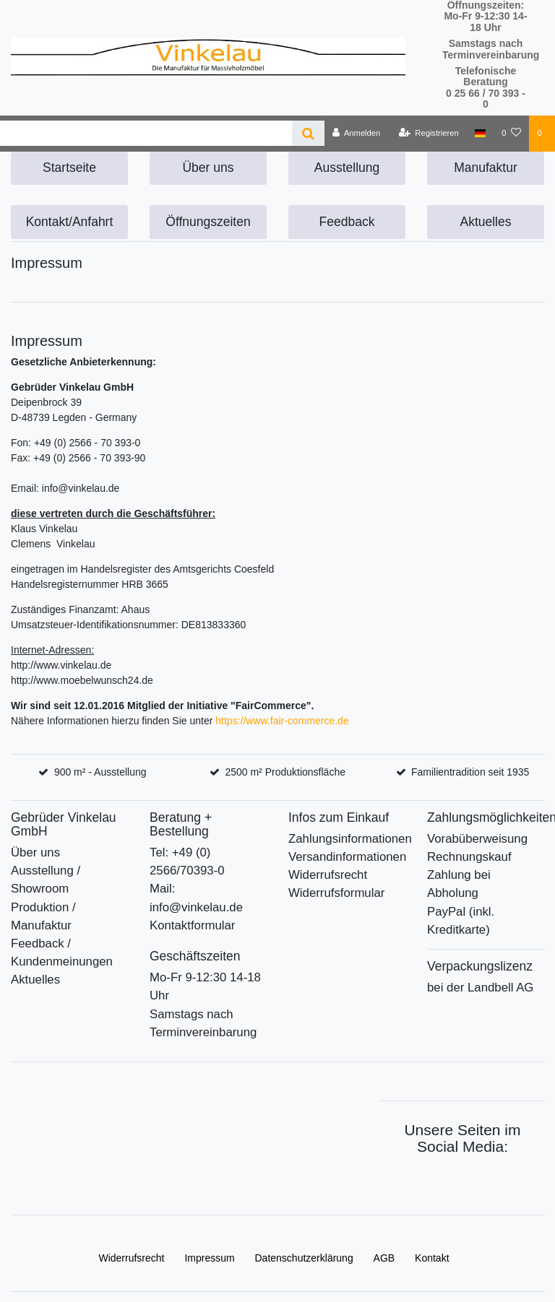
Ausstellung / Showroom (45, 879)
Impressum (209, 1258)
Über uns (207, 167)
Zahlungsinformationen (350, 839)
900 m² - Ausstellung (100, 772)
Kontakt (432, 1258)
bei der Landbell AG (480, 987)
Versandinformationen (347, 857)
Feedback (347, 221)
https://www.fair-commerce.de (281, 720)
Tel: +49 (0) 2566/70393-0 (187, 861)
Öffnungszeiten (207, 221)
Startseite (69, 167)
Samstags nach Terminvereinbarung (203, 1023)
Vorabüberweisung (477, 839)
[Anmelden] (356, 134)
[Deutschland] (480, 134)
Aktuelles (485, 221)
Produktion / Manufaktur (43, 916)
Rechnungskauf (469, 857)
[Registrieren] (429, 134)
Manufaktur (485, 167)
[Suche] (308, 133)
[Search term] (146, 133)
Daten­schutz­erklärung (304, 1258)
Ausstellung (346, 167)
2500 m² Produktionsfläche (285, 772)
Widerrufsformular (336, 893)
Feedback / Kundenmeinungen (62, 952)
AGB (384, 1258)
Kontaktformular (192, 925)
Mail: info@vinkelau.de (196, 897)
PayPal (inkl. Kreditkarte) (460, 921)
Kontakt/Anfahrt (69, 221)
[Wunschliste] (511, 134)
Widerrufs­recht (131, 1258)
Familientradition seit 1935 (470, 772)
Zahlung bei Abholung (459, 884)
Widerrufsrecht (327, 875)
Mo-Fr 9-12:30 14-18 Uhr (205, 986)
